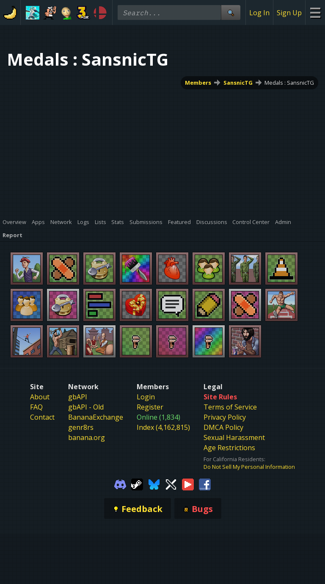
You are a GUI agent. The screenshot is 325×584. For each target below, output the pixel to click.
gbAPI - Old (86, 407)
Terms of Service (230, 407)
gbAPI (77, 396)
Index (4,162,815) (163, 427)
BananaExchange (95, 417)
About (40, 396)
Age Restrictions (229, 447)
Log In (259, 12)
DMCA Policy (223, 427)
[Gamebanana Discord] (120, 483)
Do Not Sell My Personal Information (249, 467)
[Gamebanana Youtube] (188, 483)
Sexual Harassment (234, 437)
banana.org (86, 437)
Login (146, 396)
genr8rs (81, 427)
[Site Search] (230, 12)
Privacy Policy (225, 417)
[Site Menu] (315, 12)
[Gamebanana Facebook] (205, 483)
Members (198, 82)
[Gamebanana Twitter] (171, 483)
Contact (42, 417)
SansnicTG (238, 82)
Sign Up (289, 12)
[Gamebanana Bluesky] (154, 483)
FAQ (36, 407)
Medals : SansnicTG (289, 82)
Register (150, 407)
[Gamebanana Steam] (137, 483)
